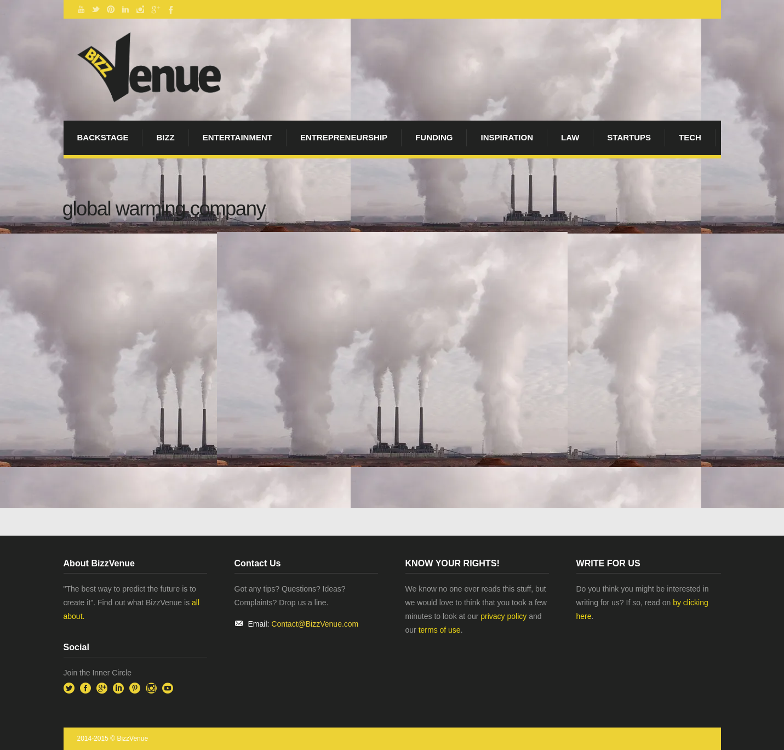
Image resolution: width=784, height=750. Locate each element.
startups (629, 137)
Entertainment (237, 137)
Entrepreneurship (343, 137)
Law (570, 137)
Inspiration (506, 137)
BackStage (103, 137)
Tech (690, 137)
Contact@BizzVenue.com (314, 624)
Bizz (165, 137)
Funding (434, 137)
